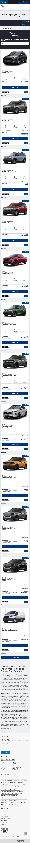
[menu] (27, 6)
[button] (4, 2)
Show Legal (3, 95)
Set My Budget (25, 24)
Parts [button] (13, 759)
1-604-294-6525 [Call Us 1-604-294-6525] (9, 743)
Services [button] (8, 759)
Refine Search (25, 21)
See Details (15, 87)
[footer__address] (15, 740)
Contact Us (5, 752)
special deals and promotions (18, 715)
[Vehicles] (15, 43)
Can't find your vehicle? (24, 46)
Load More (15, 657)
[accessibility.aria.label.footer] (21, 841)
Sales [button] (2, 759)
